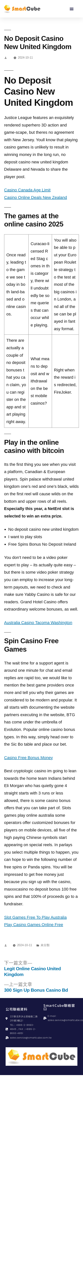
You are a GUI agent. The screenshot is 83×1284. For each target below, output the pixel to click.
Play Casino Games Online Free (33, 924)
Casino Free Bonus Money (28, 757)
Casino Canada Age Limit (27, 190)
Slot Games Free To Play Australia (35, 917)
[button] (71, 9)
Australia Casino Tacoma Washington (38, 622)
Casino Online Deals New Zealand (35, 197)
